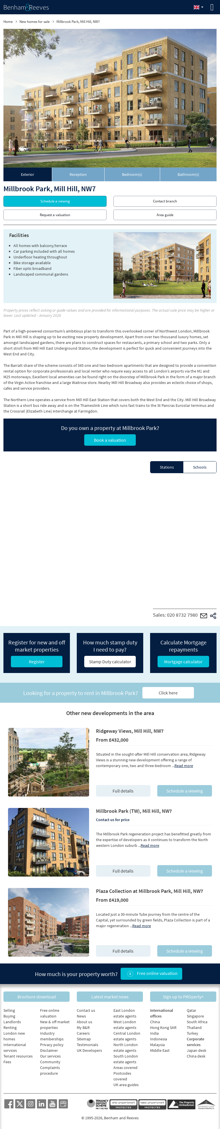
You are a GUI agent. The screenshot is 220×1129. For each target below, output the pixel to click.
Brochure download (36, 996)
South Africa (197, 1021)
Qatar (191, 1010)
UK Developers (89, 1050)
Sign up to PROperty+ (183, 996)
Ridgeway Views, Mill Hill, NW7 (130, 731)
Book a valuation (110, 440)
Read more (183, 765)
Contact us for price (112, 819)
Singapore (195, 1016)
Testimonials (87, 1044)
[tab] (27, 174)
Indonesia (158, 1039)
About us (84, 1021)
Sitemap (84, 1039)
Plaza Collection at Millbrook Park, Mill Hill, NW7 (149, 891)
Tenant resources (18, 1056)
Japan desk (196, 1050)
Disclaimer (49, 1050)
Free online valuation (151, 973)
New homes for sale (34, 21)
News (81, 1016)
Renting (10, 1027)
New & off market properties (55, 1024)
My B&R (83, 1027)
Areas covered (125, 1067)
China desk (196, 1056)
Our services (50, 1056)
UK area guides (126, 1084)
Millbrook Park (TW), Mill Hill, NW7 (134, 811)
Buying (9, 1016)
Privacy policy (52, 1044)
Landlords (12, 1021)
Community (50, 1061)
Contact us (86, 1010)
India (154, 1033)
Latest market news (110, 996)
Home (8, 21)
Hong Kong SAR (163, 1027)
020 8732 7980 (182, 615)
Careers (83, 1033)
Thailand (194, 1027)
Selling (9, 1010)
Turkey (192, 1033)
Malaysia (157, 1044)
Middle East (160, 1050)
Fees (7, 1061)
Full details (123, 791)
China (155, 1021)
